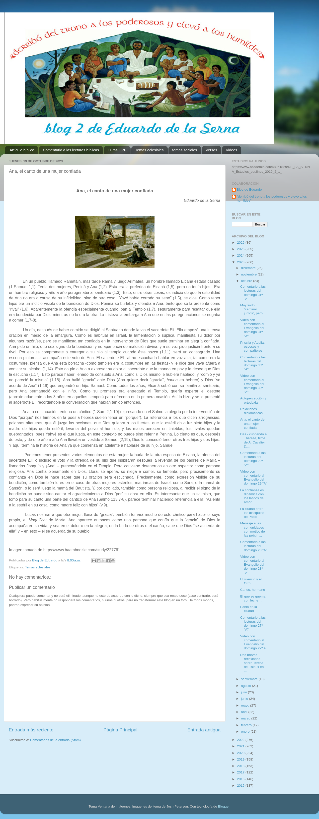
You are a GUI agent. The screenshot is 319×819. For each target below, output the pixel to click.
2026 (241, 242)
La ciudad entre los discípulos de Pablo (252, 513)
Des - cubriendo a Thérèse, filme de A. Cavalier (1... (253, 440)
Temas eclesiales (149, 150)
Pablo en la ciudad (248, 609)
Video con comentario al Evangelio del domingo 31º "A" (252, 328)
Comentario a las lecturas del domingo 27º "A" (253, 624)
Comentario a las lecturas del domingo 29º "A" (253, 459)
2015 (241, 785)
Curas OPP (117, 150)
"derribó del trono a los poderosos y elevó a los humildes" (272, 198)
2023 (241, 262)
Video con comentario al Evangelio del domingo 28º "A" (252, 565)
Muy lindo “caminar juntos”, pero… (253, 309)
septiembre (250, 679)
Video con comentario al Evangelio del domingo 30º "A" (252, 384)
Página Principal (120, 729)
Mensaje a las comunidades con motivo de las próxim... (252, 529)
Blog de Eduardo (249, 189)
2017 (241, 772)
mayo (245, 705)
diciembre (248, 268)
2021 (241, 746)
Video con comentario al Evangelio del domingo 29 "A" (253, 478)
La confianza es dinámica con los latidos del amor (252, 496)
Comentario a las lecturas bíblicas (71, 150)
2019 (241, 759)
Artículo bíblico (22, 150)
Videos (231, 150)
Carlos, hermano (252, 590)
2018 (241, 766)
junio (245, 699)
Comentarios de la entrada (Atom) (55, 740)
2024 (241, 255)
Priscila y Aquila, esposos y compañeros (252, 346)
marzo (246, 718)
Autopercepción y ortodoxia (253, 400)
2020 (241, 753)
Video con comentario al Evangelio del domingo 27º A (253, 642)
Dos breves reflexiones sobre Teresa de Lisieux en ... (252, 663)
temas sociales (184, 150)
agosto (246, 686)
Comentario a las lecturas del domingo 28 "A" (253, 546)
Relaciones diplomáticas (251, 411)
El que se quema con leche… (252, 598)
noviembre (249, 274)
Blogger (224, 806)
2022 (241, 740)
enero (245, 731)
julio (244, 692)
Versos (211, 150)
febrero (247, 725)
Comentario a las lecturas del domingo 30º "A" (253, 363)
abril (244, 712)
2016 (241, 779)
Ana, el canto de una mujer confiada (252, 423)
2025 (241, 249)
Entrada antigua (204, 729)
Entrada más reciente (31, 729)
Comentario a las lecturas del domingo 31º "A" (253, 293)
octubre (247, 281)
